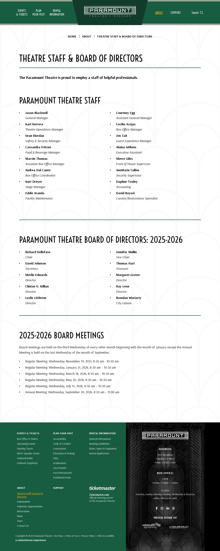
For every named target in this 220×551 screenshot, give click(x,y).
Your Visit (38, 12)
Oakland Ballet (25, 458)
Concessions (59, 448)
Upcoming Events (26, 443)
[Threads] (173, 508)
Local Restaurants (62, 472)
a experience (30, 540)
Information (56, 12)
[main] (110, 211)
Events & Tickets (28, 433)
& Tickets (22, 12)
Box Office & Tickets (27, 438)
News (20, 516)
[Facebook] (157, 508)
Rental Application (99, 453)
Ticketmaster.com (99, 494)
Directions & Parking (64, 453)
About (86, 36)
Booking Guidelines (99, 443)
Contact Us (23, 525)
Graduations (59, 463)
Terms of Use (72, 535)
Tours (20, 520)
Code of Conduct (62, 443)
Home (72, 36)
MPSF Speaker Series (28, 453)
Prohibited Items (62, 477)
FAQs (55, 458)
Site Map (58, 535)
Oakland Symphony (27, 463)
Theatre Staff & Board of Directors (30, 495)
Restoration (23, 511)
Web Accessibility (105, 535)
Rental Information (102, 433)
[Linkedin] (167, 508)
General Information (100, 438)
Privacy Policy (88, 535)
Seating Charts (25, 448)
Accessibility (59, 438)
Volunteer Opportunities (30, 506)
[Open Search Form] (196, 12)
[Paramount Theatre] (165, 438)
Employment (23, 501)
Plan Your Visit (63, 433)
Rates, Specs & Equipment (103, 448)
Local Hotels (59, 467)
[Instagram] (162, 508)
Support (58, 487)
